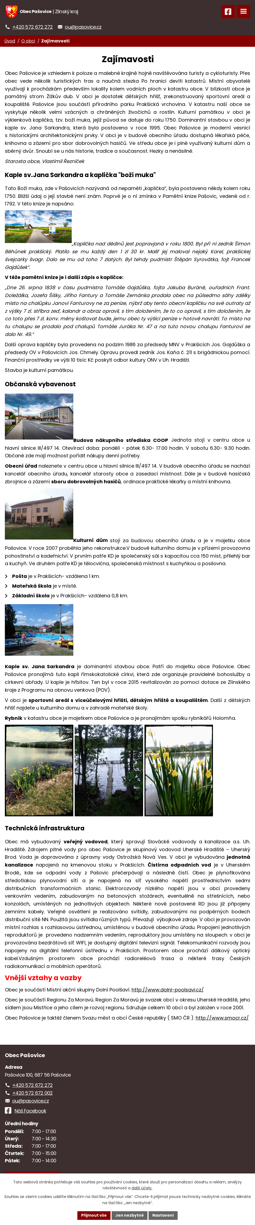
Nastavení (163, 1215)
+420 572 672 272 (32, 27)
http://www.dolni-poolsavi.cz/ (168, 989)
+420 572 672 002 (32, 1093)
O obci (28, 41)
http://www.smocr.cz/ (222, 1017)
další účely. (142, 1188)
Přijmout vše (94, 1215)
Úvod (9, 41)
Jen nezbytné (129, 1215)
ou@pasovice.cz (83, 27)
